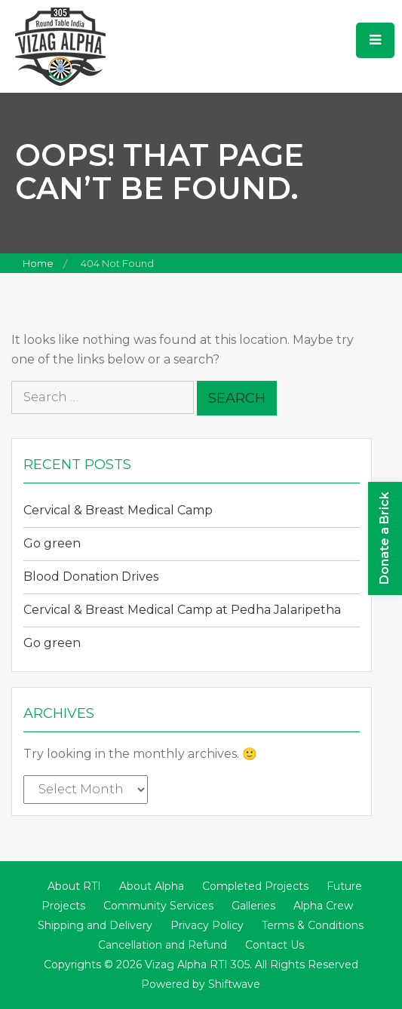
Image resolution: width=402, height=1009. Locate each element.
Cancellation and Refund (162, 945)
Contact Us (274, 945)
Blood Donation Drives (90, 576)
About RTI (74, 886)
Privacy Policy (207, 925)
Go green (52, 543)
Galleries (253, 905)
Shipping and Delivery (95, 925)
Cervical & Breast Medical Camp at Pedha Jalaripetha (182, 610)
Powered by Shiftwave (200, 984)
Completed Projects (255, 886)
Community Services (158, 905)
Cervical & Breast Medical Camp (118, 510)
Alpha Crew (323, 905)
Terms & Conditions (313, 925)
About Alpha (151, 886)
